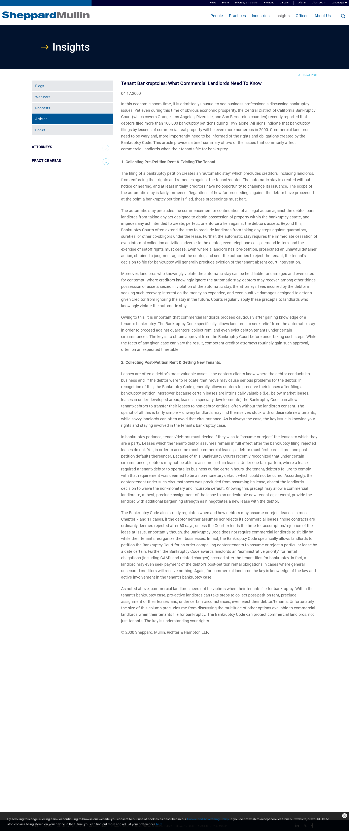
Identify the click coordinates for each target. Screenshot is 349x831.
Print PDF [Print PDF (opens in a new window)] (310, 75)
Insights (283, 15)
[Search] (343, 16)
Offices (302, 15)
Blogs (39, 86)
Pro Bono (269, 2)
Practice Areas (46, 160)
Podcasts (42, 108)
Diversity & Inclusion (246, 2)
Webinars (42, 97)
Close (344, 815)
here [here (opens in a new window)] (159, 824)
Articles (41, 119)
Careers (284, 2)
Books (40, 130)
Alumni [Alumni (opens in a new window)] (302, 2)
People (216, 15)
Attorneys (42, 147)
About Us (322, 15)
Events (226, 2)
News (213, 2)
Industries (261, 15)
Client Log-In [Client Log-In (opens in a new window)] (319, 2)
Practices (237, 15)
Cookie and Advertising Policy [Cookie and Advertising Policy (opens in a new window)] (208, 819)
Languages (338, 2)
